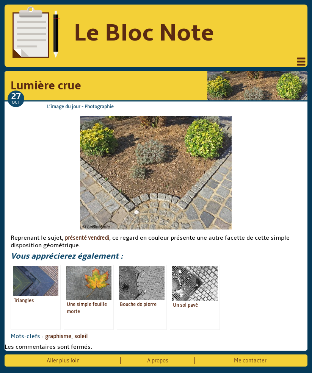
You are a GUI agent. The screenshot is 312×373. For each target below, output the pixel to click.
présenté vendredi (87, 238)
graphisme (58, 336)
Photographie (99, 106)
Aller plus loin (63, 360)
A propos (157, 360)
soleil (81, 336)
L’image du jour (63, 106)
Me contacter (250, 360)
